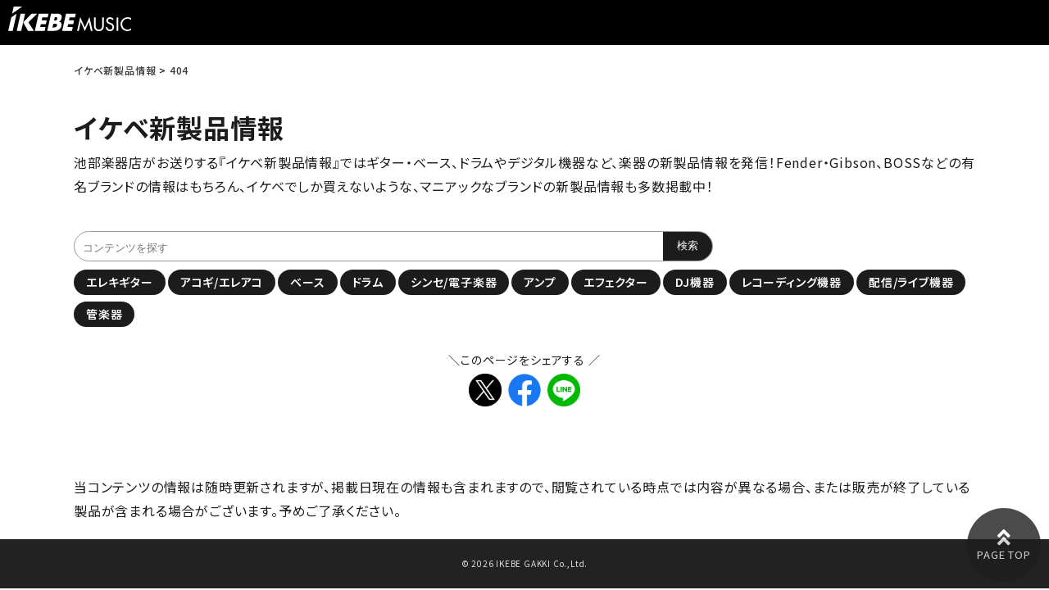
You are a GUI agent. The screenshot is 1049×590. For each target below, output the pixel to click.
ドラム (368, 282)
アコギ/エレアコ (221, 282)
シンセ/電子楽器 (454, 282)
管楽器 (104, 314)
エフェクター (616, 282)
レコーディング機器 (792, 282)
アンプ (540, 282)
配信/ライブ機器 (911, 282)
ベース (307, 282)
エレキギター (119, 282)
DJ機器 (695, 282)
